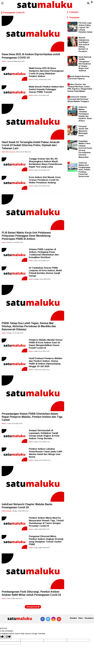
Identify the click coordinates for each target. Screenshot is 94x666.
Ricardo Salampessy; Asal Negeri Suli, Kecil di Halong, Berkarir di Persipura (84, 44)
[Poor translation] (8, 637)
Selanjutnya (32, 607)
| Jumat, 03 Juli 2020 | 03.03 (14, 423)
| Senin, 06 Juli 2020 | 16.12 (41, 260)
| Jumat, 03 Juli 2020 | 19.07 (41, 369)
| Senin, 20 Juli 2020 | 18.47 (41, 95)
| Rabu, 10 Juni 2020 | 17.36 (41, 441)
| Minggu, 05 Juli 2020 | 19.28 (15, 333)
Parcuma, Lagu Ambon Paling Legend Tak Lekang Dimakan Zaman (85, 27)
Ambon (4, 61)
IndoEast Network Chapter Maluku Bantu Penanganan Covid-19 (27, 506)
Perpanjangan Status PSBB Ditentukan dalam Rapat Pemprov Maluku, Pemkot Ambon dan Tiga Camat (32, 416)
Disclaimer (89, 618)
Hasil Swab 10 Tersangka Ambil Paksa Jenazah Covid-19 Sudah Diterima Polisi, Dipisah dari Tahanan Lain (30, 145)
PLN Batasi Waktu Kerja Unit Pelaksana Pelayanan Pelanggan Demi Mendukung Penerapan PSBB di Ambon (26, 235)
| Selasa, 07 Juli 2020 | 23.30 (15, 242)
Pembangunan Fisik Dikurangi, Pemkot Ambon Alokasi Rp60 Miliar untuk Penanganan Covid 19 (31, 593)
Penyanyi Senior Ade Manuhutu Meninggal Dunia (83, 130)
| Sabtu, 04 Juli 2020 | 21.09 (41, 351)
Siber (80, 618)
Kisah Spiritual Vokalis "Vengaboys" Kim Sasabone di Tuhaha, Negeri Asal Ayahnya (85, 64)
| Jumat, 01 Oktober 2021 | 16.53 (16, 61)
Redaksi (73, 618)
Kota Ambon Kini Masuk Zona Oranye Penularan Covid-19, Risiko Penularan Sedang (45, 180)
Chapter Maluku (7, 511)
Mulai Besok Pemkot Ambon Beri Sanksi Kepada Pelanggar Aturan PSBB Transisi (46, 89)
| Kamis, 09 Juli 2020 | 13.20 (41, 186)
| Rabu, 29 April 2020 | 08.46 (41, 547)
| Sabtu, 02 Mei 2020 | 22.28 (41, 529)
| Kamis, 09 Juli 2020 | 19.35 (41, 170)
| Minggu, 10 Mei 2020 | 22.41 (20, 511)
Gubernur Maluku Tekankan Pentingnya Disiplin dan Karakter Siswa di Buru (85, 114)
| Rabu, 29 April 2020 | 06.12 (14, 598)
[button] (92, 1)
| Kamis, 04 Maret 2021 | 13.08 (42, 79)
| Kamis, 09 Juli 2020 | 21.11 (23, 152)
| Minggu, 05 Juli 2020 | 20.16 (42, 279)
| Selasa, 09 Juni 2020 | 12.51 (42, 460)
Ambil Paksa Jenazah (8, 152)
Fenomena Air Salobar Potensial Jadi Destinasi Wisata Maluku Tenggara (78, 99)
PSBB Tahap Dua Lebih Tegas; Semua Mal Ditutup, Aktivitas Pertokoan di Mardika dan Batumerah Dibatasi (29, 326)
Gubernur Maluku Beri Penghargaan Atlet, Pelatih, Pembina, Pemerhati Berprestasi (84, 169)
